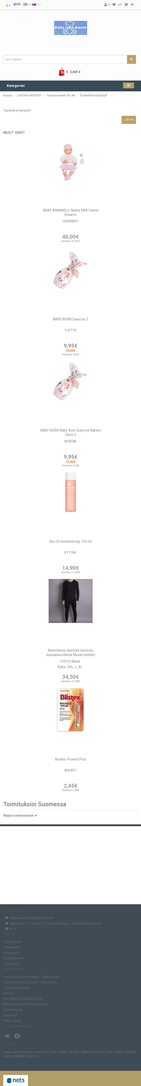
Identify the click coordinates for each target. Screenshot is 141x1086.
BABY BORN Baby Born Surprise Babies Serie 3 (70, 432)
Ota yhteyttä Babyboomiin (23, 998)
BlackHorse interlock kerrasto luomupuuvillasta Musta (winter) (70, 652)
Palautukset (12, 1020)
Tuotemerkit (12, 941)
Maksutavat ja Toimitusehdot (25, 1003)
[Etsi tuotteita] (131, 59)
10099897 (70, 221)
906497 (70, 770)
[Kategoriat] (128, 85)
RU (36, 4)
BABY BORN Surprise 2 (70, 319)
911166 (70, 552)
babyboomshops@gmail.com (32, 917)
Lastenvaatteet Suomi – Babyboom (30, 981)
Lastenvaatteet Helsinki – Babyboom (31, 976)
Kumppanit (11, 952)
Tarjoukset (11, 963)
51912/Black (70, 661)
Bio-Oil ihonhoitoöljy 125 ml (70, 541)
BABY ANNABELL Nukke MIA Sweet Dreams (70, 212)
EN (27, 4)
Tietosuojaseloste (16, 987)
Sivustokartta (13, 957)
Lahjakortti (11, 946)
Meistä (8, 992)
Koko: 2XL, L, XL (70, 667)
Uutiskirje (10, 1014)
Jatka (128, 119)
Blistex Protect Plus (70, 759)
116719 (70, 330)
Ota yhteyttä (12, 1009)
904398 (70, 441)
